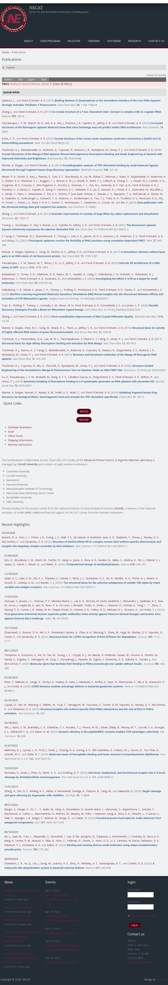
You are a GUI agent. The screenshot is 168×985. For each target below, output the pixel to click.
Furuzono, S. (29, 655)
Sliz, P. (124, 202)
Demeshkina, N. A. (32, 339)
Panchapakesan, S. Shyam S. (77, 339)
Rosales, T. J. (73, 727)
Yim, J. (141, 560)
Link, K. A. (50, 123)
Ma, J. (7, 727)
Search (10, 67)
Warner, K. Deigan (12, 165)
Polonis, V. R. (81, 609)
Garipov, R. (108, 350)
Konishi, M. (151, 655)
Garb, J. (73, 682)
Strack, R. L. (58, 328)
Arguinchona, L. (131, 809)
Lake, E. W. (25, 578)
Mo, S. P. (45, 632)
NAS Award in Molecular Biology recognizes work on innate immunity (20, 958)
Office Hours (15, 436)
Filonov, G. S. (58, 252)
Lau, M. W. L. (51, 339)
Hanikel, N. (104, 560)
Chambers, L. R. (13, 863)
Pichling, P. (70, 289)
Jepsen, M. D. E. (93, 236)
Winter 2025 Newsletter (18, 907)
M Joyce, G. (131, 609)
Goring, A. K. (83, 750)
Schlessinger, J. (29, 198)
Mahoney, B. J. (12, 750)
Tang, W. (106, 791)
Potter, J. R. (37, 537)
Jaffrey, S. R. (104, 123)
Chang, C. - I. (124, 181)
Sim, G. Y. (22, 791)
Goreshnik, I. (58, 836)
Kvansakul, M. (140, 189)
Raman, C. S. (104, 194)
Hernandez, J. (130, 601)
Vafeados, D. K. (150, 840)
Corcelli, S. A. (145, 727)
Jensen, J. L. (25, 601)
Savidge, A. (78, 791)
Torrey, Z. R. (28, 274)
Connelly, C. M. (49, 305)
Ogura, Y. (98, 659)
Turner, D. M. (110, 704)
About (28, 41)
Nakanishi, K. (125, 791)
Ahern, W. (40, 560)
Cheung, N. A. (67, 750)
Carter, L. (28, 813)
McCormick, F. (10, 541)
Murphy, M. (77, 813)
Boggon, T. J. (47, 181)
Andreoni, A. (50, 150)
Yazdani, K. (79, 274)
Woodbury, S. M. (24, 560)
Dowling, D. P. (71, 772)
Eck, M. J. (94, 185)
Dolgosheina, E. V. (126, 350)
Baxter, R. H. (12, 181)
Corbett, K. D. (157, 181)
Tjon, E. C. (58, 176)
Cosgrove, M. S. (11, 185)
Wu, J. (60, 123)
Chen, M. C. (31, 328)
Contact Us (156, 41)
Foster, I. (11, 202)
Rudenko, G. (12, 198)
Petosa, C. (90, 194)
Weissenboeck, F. (46, 236)
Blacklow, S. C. (29, 181)
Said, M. (17, 836)
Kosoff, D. (10, 582)
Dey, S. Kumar (42, 225)
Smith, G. (90, 605)
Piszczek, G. (53, 365)
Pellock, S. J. (153, 560)
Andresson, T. (10, 278)
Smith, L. (102, 605)
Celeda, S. (65, 578)
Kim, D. (8, 560)
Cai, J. (36, 863)
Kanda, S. (9, 659)
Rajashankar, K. (140, 176)
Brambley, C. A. (37, 727)
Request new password (141, 915)
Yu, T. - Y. (35, 809)
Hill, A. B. (142, 682)
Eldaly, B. (114, 727)
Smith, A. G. (62, 392)
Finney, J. (137, 537)
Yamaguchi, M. (39, 659)
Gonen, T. (57, 202)
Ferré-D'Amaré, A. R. (34, 100)
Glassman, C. (113, 809)
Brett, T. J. (95, 181)
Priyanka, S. (51, 578)
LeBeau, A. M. (26, 582)
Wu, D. (41, 365)
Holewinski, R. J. (144, 274)
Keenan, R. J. (108, 189)
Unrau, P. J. (116, 150)
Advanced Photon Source (99, 460)
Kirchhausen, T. (74, 202)
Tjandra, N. (88, 123)
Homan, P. (31, 392)
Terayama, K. (12, 655)
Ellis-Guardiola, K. (102, 750)
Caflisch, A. (109, 181)
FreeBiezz (162, 979)
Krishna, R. (130, 560)
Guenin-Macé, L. (94, 809)
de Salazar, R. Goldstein (87, 537)
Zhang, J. (7, 111)
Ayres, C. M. (19, 727)
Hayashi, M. (85, 659)
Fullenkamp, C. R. (108, 274)
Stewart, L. (138, 813)
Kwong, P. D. (11, 609)
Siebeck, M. (51, 818)
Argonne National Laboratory (135, 460)
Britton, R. (147, 377)
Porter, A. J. (138, 578)
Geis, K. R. (108, 537)
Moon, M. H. (66, 305)
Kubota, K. (131, 659)
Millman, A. (21, 682)
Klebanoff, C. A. (19, 731)
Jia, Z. (96, 189)
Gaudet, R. (38, 189)
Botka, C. (98, 176)
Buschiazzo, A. (73, 176)
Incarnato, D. (52, 278)
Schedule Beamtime (20, 427)
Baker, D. (51, 564)
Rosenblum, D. (74, 809)
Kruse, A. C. (124, 189)
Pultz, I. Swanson (95, 813)
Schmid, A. (129, 605)
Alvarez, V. (38, 840)
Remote (84, 419)
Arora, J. (13, 605)
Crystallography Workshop (60, 933)
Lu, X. (5, 377)
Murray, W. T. (129, 727)
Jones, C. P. (8, 138)
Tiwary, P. (130, 289)
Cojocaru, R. (65, 150)
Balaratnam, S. (10, 274)
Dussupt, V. (11, 601)
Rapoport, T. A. (122, 194)
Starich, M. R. (35, 123)
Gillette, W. (49, 704)
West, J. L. (78, 578)
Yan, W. (51, 655)
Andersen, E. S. (129, 236)
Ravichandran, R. (44, 813)
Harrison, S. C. (65, 189)
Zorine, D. (88, 840)
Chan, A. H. (85, 632)
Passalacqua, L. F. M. (14, 123)
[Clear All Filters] (62, 84)
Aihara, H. (152, 578)
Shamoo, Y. (65, 198)
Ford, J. (43, 750)
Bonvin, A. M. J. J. (66, 181)
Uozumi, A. (136, 655)
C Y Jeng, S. (8, 236)
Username (135, 889)
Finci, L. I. (24, 537)
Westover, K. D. (148, 198)
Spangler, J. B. (23, 818)
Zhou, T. (156, 605)
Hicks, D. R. (102, 840)
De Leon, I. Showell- (71, 605)
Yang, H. (60, 809)
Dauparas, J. (103, 836)
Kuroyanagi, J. (69, 659)
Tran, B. (6, 305)
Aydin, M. (48, 809)
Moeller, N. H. (123, 578)
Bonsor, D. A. (9, 537)
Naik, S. (8, 818)
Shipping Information (20, 440)
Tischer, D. (54, 560)
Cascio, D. (136, 750)
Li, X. (54, 225)
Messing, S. (100, 632)
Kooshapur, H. (23, 225)
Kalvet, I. (22, 564)
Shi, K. (109, 578)
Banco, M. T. (35, 263)
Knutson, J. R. (73, 123)
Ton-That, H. (151, 750)
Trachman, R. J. (10, 150)
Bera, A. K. (90, 560)
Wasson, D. (115, 605)
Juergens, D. (88, 836)
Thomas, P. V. (42, 601)
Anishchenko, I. (121, 836)
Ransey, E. (44, 176)
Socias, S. (22, 176)
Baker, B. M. (42, 731)
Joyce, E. (78, 560)
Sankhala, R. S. (148, 601)
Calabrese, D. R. (45, 274)
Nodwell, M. (43, 377)
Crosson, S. (28, 185)
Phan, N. (36, 772)
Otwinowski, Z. (37, 194)
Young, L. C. (53, 537)
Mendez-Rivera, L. (62, 601)
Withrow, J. (111, 176)
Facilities (73, 41)
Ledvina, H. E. (60, 863)
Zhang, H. (10, 791)
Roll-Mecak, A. (141, 194)
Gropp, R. (64, 818)
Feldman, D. (74, 840)
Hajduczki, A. (26, 605)
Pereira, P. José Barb (70, 194)
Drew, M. (113, 632)
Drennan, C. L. (79, 185)
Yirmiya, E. (48, 682)
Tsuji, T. (54, 659)
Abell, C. (74, 392)
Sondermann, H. (83, 198)
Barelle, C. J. (47, 582)
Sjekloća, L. (8, 100)
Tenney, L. (56, 289)
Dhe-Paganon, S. (46, 185)
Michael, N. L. (115, 609)
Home (5, 52)
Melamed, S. (86, 682)
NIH (28, 512)
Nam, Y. (22, 194)
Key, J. (33, 176)
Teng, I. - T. (143, 605)
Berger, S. (10, 809)
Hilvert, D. (34, 564)
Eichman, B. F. (109, 185)
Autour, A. (27, 350)
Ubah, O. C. (10, 578)
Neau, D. (124, 176)
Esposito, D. (156, 632)
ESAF (11, 431)
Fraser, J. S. (23, 202)
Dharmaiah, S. (12, 632)
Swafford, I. (114, 601)
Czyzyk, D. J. (80, 655)
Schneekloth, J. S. (77, 278)
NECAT (36, 7)
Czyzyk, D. (10, 704)
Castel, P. (9, 637)
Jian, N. (40, 605)
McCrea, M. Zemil (96, 601)
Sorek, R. (17, 686)
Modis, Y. (10, 194)
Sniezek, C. (148, 809)
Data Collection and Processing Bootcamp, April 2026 (61, 899)
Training (94, 41)
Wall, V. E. (66, 537)
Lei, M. (88, 176)
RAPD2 (84, 411)
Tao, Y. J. (99, 198)
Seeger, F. (23, 809)
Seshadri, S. (126, 274)
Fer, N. (42, 655)
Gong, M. (45, 863)
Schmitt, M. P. (12, 754)
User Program (50, 41)
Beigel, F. (37, 818)
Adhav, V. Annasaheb (58, 791)
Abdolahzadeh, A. (31, 150)
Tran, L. (27, 836)
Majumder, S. (41, 836)
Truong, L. (8, 225)
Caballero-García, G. (79, 377)
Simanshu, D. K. (34, 541)
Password (134, 901)
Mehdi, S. (28, 289)
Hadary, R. (62, 682)
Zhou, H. (75, 863)
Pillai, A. (49, 840)
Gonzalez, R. (11, 772)
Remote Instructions (20, 444)
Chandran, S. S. (56, 727)
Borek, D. (82, 181)
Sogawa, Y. (23, 659)
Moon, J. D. (50, 263)
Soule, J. (53, 750)
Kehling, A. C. (37, 791)
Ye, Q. (27, 863)
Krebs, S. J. (150, 609)
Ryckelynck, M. (99, 150)
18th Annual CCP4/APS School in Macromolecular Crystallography (22, 937)
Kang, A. (67, 560)
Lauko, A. (9, 564)
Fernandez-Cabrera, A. (64, 632)
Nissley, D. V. (151, 537)
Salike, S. (117, 560)
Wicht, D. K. (49, 772)
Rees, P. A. (52, 605)
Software (114, 41)
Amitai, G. (100, 682)
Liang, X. (92, 274)
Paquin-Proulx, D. (62, 609)
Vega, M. (125, 632)
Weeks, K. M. (46, 392)
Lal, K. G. (79, 601)
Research (134, 41)
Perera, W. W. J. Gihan (95, 727)
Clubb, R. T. (33, 754)
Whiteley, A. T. (89, 863)
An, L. (7, 836)
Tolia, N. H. (112, 198)
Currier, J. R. (27, 609)
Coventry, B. (138, 836)
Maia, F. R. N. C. (41, 202)
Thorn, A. (71, 328)
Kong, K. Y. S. (59, 377)
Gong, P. (51, 189)
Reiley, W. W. (43, 609)
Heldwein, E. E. (83, 189)
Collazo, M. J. (121, 750)
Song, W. (44, 252)
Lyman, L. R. (30, 750)
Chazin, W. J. (140, 181)
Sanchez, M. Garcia (128, 840)
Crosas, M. (108, 202)
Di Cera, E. (64, 185)
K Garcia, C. (24, 189)
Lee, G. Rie (73, 836)
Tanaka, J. (145, 659)
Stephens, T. (123, 537)
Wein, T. (9, 682)
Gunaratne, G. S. (95, 578)
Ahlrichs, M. (62, 813)
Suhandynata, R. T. (110, 863)
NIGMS (119, 508)
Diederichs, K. (92, 202)
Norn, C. (60, 840)
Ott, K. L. (38, 578)
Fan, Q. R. (125, 185)
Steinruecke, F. (127, 682)
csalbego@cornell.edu (140, 962)
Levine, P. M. (22, 840)
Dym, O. (112, 682)
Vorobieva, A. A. (31, 845)
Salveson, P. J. (12, 845)
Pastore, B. (92, 791)
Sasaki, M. (123, 655)
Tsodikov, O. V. (129, 198)
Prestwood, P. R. (87, 289)
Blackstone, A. (12, 813)
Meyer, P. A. (9, 176)
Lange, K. (35, 682)
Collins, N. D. (98, 609)
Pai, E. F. (52, 194)
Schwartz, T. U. (48, 198)
